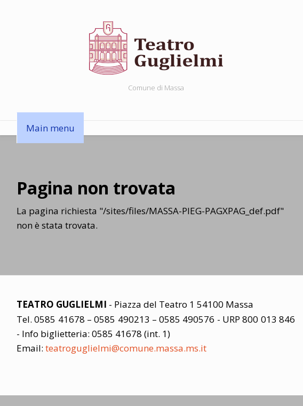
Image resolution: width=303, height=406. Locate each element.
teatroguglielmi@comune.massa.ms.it (125, 348)
